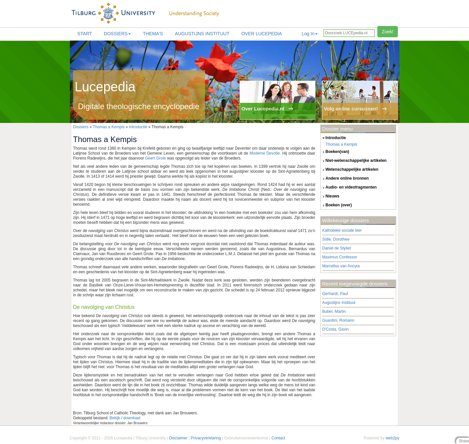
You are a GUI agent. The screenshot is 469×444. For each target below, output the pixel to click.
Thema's (153, 33)
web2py (392, 438)
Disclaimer (178, 438)
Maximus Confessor (339, 257)
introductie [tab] (333, 138)
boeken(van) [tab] (335, 152)
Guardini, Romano (338, 320)
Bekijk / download (124, 418)
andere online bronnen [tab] (345, 178)
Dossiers (117, 33)
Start (84, 33)
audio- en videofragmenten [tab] (349, 187)
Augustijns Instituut (202, 33)
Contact (278, 438)
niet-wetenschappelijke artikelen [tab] (354, 160)
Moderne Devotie (264, 153)
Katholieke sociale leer (342, 230)
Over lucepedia (261, 33)
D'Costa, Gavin (335, 329)
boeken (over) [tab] (336, 205)
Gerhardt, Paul (335, 293)
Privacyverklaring (206, 438)
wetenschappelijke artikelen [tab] (350, 169)
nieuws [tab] (330, 196)
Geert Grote (155, 158)
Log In (310, 33)
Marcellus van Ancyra (341, 266)
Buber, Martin (334, 311)
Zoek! (387, 31)
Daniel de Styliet (336, 248)
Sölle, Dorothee (336, 239)
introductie (138, 127)
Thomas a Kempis (109, 127)
